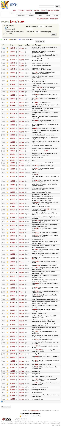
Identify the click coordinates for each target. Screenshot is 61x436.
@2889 (12, 268)
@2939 (12, 85)
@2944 (12, 66)
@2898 (12, 234)
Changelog (30, 13)
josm (13, 21)
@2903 (12, 215)
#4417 (38, 226)
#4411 (37, 301)
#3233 (37, 375)
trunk (21, 21)
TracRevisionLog (34, 420)
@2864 (12, 361)
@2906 (12, 204)
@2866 (12, 354)
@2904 (12, 212)
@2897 (12, 238)
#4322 (36, 368)
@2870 (12, 339)
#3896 (36, 338)
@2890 (12, 264)
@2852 (12, 402)
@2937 (12, 93)
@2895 (12, 245)
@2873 (12, 327)
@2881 (12, 298)
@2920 (12, 154)
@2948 (12, 52)
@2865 (12, 358)
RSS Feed (25, 426)
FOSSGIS (16, 432)
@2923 (12, 144)
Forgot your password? (53, 10)
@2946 (12, 60)
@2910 (12, 190)
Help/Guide (29, 10)
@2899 (12, 231)
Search (56, 15)
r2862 (40, 357)
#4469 (35, 130)
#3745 (35, 316)
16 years (21, 48)
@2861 (12, 372)
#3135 (36, 255)
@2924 (12, 140)
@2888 (12, 271)
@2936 (12, 96)
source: (5, 21)
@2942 (12, 74)
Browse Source (42, 13)
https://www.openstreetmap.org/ (50, 432)
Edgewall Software (22, 430)
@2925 (12, 137)
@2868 (12, 347)
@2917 (12, 164)
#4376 (36, 353)
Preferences (21, 10)
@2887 (12, 275)
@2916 (12, 167)
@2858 (12, 382)
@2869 (12, 343)
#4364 (36, 391)
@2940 (12, 81)
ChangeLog (37, 426)
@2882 (12, 294)
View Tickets (54, 13)
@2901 (12, 223)
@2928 (12, 126)
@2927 (12, 130)
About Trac (36, 10)
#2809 (37, 289)
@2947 (12, 56)
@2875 (12, 320)
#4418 (37, 267)
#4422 (36, 274)
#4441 (36, 73)
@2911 (12, 186)
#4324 (37, 346)
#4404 (37, 238)
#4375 (36, 372)
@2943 (12, 70)
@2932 (12, 111)
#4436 (37, 233)
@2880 (12, 302)
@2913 (12, 177)
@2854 (12, 396)
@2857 (12, 385)
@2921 (12, 151)
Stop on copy (10, 28)
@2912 (12, 181)
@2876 (12, 317)
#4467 (36, 106)
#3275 (37, 207)
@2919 (12, 157)
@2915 (12, 170)
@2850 (12, 409)
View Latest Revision (42, 18)
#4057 (37, 240)
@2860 (12, 375)
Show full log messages (12, 34)
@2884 (12, 286)
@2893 (12, 252)
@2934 (12, 103)
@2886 (12, 279)
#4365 (36, 388)
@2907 (12, 200)
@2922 (12, 148)
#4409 (46, 153)
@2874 (12, 324)
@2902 (12, 219)
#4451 (37, 172)
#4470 (36, 121)
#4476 (36, 99)
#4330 (37, 179)
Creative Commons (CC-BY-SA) (26, 433)
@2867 (12, 350)
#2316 (48, 214)
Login (14, 10)
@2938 (12, 89)
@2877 (12, 313)
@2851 (12, 405)
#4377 (37, 364)
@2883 (12, 290)
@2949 (12, 48)
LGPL (53, 435)
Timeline (20, 13)
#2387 (33, 264)
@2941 (12, 78)
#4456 (37, 185)
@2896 (12, 241)
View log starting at (35, 26)
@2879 (12, 305)
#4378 (36, 357)
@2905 (12, 208)
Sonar (48, 15)
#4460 (36, 103)
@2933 (12, 107)
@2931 (12, 115)
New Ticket (21, 15)
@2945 (12, 63)
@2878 (12, 309)
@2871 (12, 335)
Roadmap (31, 15)
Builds (40, 15)
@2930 (12, 119)
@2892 (12, 256)
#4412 (37, 297)
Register (43, 10)
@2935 (12, 100)
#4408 (40, 88)
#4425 (38, 271)
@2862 (12, 369)
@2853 (12, 399)
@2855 (12, 392)
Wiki (12, 13)
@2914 (12, 173)
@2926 (12, 133)
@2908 (12, 197)
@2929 (12, 122)
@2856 (12, 389)
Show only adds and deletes (14, 31)
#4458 (37, 170)
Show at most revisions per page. (39, 31)
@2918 (12, 161)
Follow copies (10, 30)
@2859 (12, 379)
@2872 (12, 331)
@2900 (12, 227)
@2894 (12, 248)
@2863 (12, 365)
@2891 (12, 260)
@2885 (12, 282)
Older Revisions (54, 18)
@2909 (12, 193)
